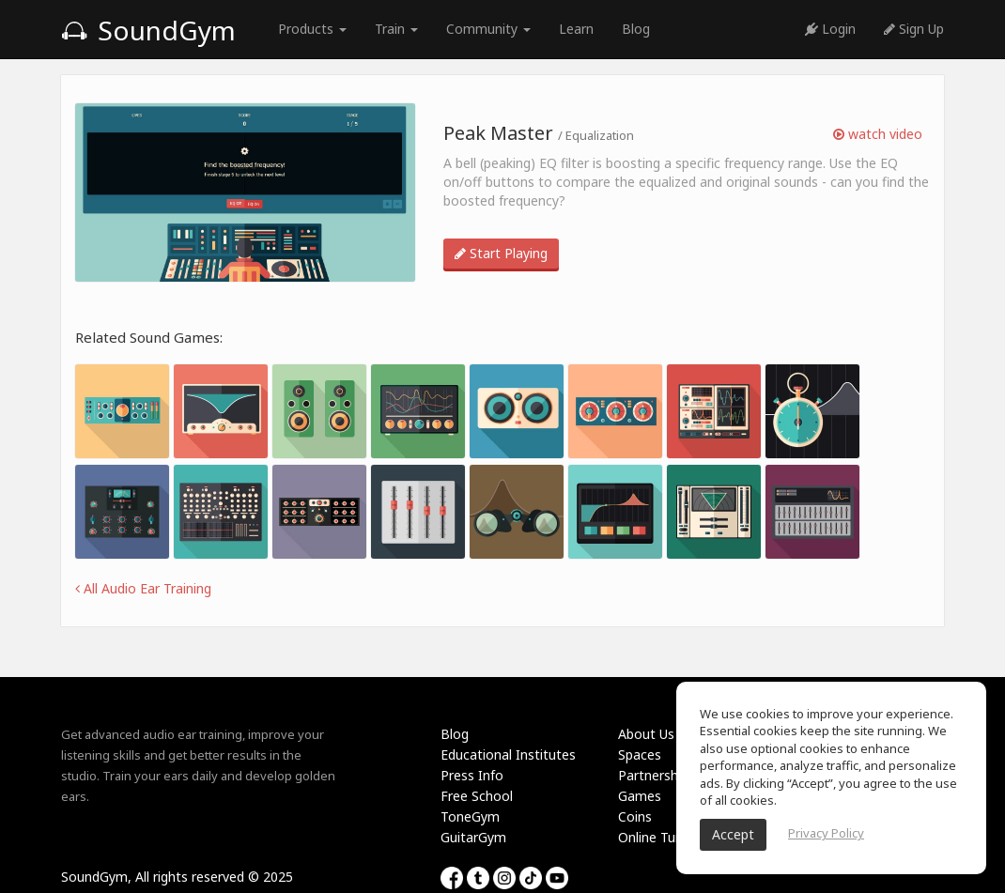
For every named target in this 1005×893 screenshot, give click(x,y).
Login (830, 29)
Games (639, 796)
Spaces (639, 754)
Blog (636, 29)
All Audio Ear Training (143, 588)
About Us (646, 734)
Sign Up (914, 29)
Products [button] (312, 29)
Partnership (653, 775)
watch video (877, 134)
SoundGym (148, 30)
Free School (477, 796)
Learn (576, 29)
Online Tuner (656, 837)
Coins (635, 816)
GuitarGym (473, 837)
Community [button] (488, 29)
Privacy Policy (826, 832)
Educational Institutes (508, 754)
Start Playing (501, 253)
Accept (733, 834)
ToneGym (470, 816)
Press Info (472, 775)
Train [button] (396, 29)
